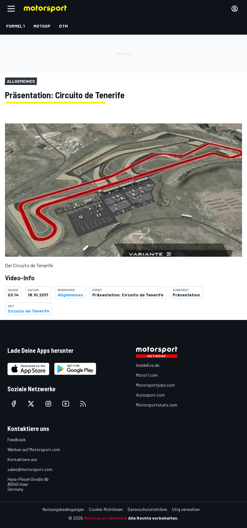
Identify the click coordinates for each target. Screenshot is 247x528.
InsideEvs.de (147, 365)
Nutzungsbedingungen (63, 509)
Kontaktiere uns (22, 459)
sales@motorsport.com (29, 469)
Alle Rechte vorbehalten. (153, 518)
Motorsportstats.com (156, 404)
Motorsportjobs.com (155, 385)
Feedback (16, 439)
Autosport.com (150, 394)
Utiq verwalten (186, 509)
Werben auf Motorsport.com (33, 449)
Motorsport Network (105, 518)
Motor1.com (147, 375)
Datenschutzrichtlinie (147, 509)
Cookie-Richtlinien (106, 509)
